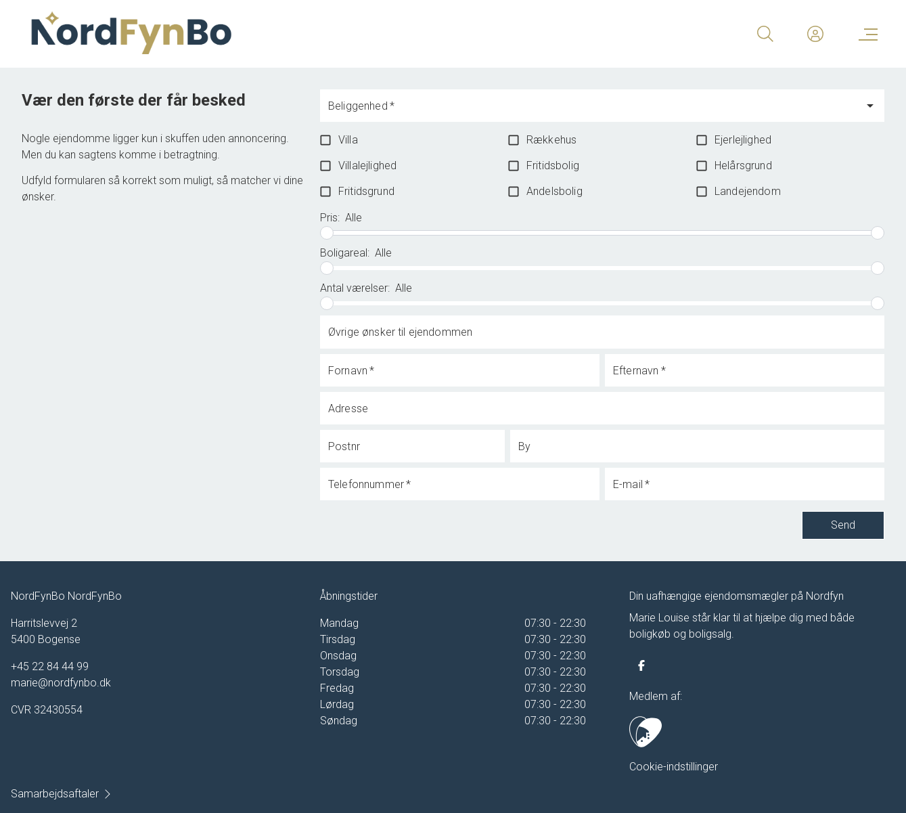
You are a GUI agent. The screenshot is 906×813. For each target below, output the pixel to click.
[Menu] (865, 33)
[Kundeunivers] (815, 33)
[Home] (240, 34)
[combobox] (591, 111)
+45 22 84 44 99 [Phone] (50, 666)
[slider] (327, 233)
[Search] (765, 33)
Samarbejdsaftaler (61, 793)
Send (843, 525)
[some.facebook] (641, 665)
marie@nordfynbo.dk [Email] (61, 682)
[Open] (870, 105)
